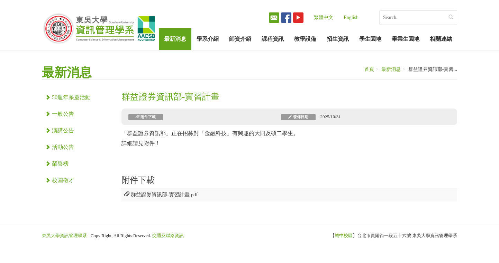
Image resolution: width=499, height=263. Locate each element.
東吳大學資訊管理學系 (64, 235)
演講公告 (59, 130)
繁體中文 (323, 17)
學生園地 (370, 39)
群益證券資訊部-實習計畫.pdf (161, 194)
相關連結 (441, 39)
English (351, 17)
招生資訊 (338, 39)
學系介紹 (208, 39)
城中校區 (344, 235)
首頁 (369, 69)
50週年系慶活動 (68, 97)
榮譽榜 (57, 164)
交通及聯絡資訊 (168, 235)
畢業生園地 (405, 39)
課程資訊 (273, 39)
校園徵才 (59, 180)
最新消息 (175, 39)
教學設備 (305, 39)
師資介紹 (240, 39)
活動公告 (59, 147)
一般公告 (59, 114)
